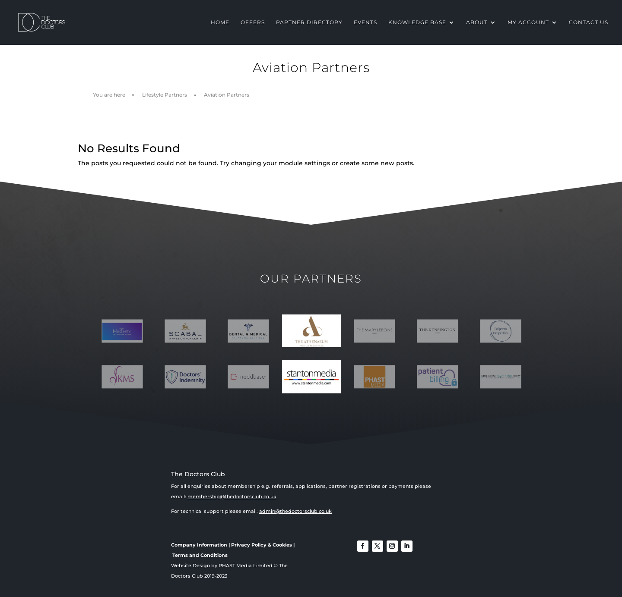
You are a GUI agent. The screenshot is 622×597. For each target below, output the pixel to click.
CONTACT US (588, 22)
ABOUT (477, 22)
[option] (311, 331)
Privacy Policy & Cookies (261, 545)
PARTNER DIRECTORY (309, 22)
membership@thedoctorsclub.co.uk (231, 496)
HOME (220, 22)
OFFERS (253, 22)
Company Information (199, 545)
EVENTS (365, 22)
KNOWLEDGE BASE (417, 22)
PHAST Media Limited (246, 565)
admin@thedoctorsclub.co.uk (295, 511)
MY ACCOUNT (528, 22)
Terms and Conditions (200, 555)
